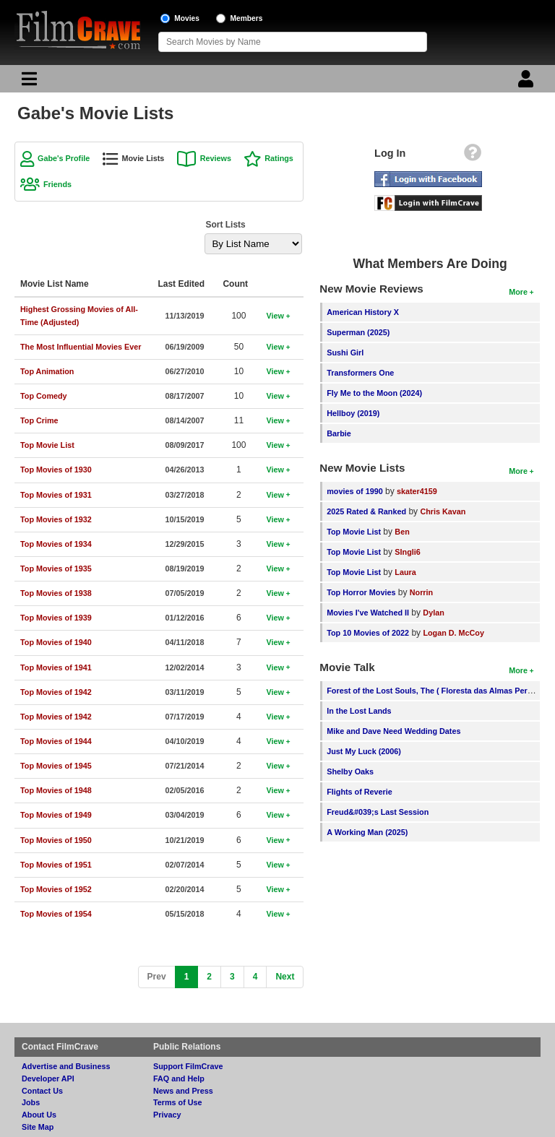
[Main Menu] (27, 82)
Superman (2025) (358, 332)
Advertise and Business (66, 1066)
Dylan (433, 612)
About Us (39, 1114)
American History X (363, 312)
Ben (402, 531)
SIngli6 (407, 552)
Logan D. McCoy (453, 632)
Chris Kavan (442, 511)
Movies (186, 18)
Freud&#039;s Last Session (378, 812)
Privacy (167, 1114)
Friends (57, 184)
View (274, 315)
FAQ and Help (179, 1078)
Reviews (215, 158)
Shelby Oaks (350, 771)
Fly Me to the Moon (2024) (374, 393)
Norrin (421, 592)
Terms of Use (177, 1102)
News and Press (183, 1090)
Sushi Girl (345, 352)
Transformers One (360, 372)
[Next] (285, 977)
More (518, 292)
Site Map (37, 1127)
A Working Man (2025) (367, 832)
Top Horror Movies (361, 592)
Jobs (31, 1102)
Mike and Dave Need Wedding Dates (393, 731)
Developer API (48, 1078)
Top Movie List (354, 531)
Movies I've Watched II (368, 612)
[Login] (528, 82)
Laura (405, 572)
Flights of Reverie (359, 791)
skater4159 (417, 491)
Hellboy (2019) (353, 413)
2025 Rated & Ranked (366, 511)
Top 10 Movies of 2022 (368, 632)
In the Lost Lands (359, 710)
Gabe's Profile (64, 158)
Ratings (278, 158)
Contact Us (42, 1090)
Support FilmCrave (188, 1066)
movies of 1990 (354, 491)
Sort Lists (225, 225)
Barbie (339, 433)
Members (247, 18)
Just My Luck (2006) (364, 751)
